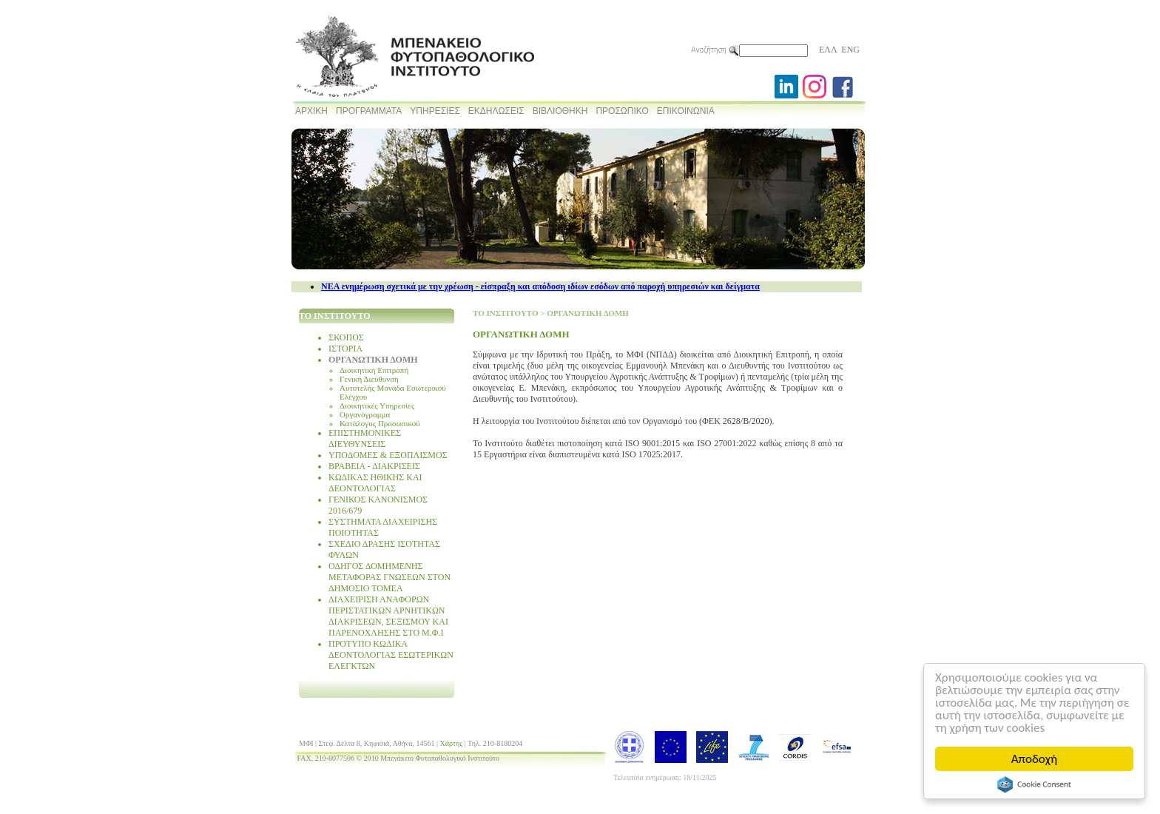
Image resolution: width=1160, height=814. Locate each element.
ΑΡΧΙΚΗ (311, 111)
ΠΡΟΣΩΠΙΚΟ (622, 111)
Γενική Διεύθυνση (369, 378)
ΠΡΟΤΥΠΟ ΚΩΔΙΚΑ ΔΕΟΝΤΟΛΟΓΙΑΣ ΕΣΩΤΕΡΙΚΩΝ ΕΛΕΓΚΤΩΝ (390, 655)
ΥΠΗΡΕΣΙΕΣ (435, 111)
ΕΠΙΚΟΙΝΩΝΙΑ (686, 111)
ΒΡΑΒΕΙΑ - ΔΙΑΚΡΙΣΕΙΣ (374, 466)
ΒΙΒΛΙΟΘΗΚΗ (560, 111)
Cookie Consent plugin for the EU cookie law (1034, 784)
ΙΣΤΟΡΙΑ (345, 348)
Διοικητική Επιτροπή (374, 370)
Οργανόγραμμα (365, 414)
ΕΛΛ (828, 49)
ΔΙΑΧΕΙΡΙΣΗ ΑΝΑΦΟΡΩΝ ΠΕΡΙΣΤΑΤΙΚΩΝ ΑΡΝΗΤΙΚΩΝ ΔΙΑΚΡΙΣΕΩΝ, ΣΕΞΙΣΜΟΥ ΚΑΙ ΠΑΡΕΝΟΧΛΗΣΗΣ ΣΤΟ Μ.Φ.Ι (388, 616)
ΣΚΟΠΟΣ (346, 337)
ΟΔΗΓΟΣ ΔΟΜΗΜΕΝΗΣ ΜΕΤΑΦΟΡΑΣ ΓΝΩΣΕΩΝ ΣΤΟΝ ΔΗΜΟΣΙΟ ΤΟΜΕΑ (389, 577)
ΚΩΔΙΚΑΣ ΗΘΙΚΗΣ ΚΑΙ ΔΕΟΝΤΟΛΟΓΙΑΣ (375, 483)
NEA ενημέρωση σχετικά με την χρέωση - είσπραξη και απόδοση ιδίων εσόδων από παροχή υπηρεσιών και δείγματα (540, 286)
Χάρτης (451, 743)
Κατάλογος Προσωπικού (380, 423)
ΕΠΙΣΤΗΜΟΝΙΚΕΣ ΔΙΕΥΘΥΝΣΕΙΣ (364, 438)
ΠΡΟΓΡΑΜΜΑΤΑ (369, 111)
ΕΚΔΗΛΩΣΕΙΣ (496, 111)
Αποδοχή (1034, 759)
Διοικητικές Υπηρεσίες (377, 405)
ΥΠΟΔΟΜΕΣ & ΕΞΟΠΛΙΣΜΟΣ (388, 455)
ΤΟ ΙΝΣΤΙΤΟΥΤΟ (506, 313)
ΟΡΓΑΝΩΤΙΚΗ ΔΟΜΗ (373, 359)
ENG (850, 49)
